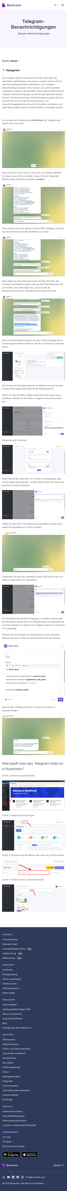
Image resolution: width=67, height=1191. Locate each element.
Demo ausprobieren (12, 979)
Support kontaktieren (13, 1018)
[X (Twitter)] (4, 1177)
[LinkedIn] (13, 1177)
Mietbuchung (12, 958)
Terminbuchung (10, 939)
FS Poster (7, 1141)
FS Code (7, 1137)
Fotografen (8, 1081)
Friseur (6, 1072)
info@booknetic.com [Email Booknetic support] (35, 1177)
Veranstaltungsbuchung (17, 948)
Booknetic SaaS (10, 944)
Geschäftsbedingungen (14, 1116)
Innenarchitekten (10, 1095)
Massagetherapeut (11, 1076)
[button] (56, 5)
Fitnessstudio (9, 1039)
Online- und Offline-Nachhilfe (16, 1048)
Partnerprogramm (11, 988)
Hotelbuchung (13, 953)
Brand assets (9, 993)
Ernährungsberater (11, 1067)
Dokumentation (10, 1004)
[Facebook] (17, 1177)
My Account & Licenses (14, 1146)
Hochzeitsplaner (10, 1085)
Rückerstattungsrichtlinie (14, 1120)
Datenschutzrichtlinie (13, 1111)
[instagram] (22, 1177)
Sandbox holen (10, 983)
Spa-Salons (8, 1062)
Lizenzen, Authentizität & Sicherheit (19, 1125)
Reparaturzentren (11, 1044)
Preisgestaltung (10, 974)
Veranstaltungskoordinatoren (16, 1090)
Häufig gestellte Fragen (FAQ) (17, 1009)
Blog (5, 1023)
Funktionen (8, 969)
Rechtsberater (9, 1058)
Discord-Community (12, 1014)
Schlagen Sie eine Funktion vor (17, 1027)
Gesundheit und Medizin (14, 1053)
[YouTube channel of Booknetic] (8, 1177)
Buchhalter (8, 1099)
